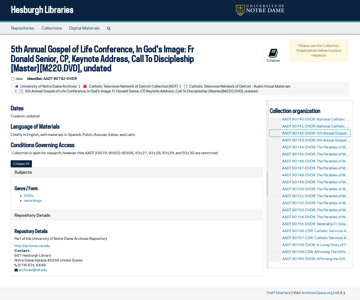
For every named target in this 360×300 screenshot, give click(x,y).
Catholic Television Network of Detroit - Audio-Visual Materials (240, 86)
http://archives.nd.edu (32, 246)
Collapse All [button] (21, 164)
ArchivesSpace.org (317, 293)
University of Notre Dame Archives (48, 86)
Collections (52, 28)
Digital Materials (84, 28)
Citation (273, 55)
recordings (33, 200)
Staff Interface (278, 293)
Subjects (23, 172)
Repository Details (32, 215)
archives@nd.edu (33, 270)
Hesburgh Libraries (42, 9)
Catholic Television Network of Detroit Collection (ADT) (133, 86)
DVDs (29, 196)
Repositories (22, 28)
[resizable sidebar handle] (268, 184)
